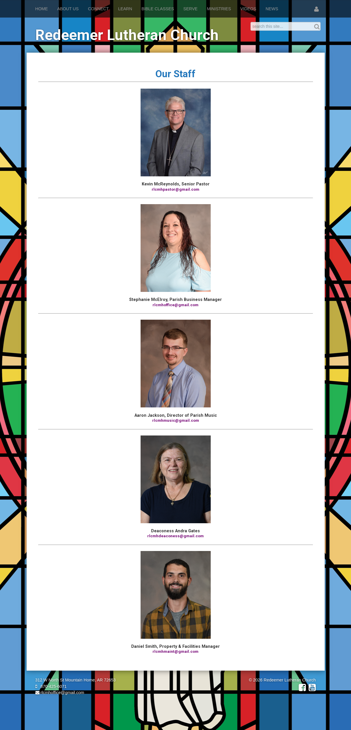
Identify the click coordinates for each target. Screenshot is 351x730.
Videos (248, 8)
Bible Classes (157, 8)
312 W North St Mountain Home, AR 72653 (75, 680)
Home (41, 8)
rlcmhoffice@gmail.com (59, 692)
